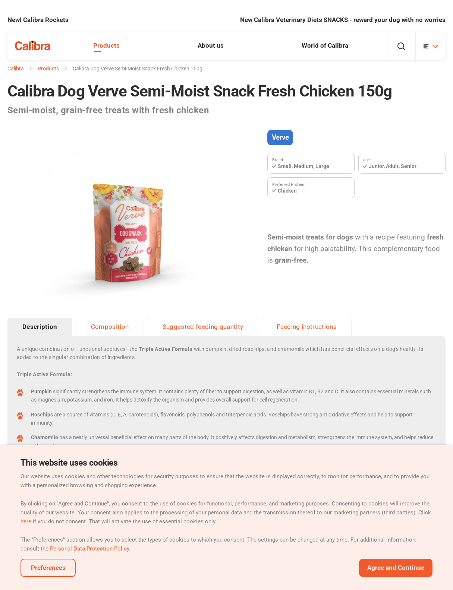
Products (106, 45)
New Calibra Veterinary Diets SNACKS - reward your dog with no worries (343, 19)
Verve (280, 137)
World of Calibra (325, 45)
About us (211, 45)
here (26, 521)
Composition (110, 326)
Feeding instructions (307, 326)
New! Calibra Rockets (38, 19)
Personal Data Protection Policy (89, 548)
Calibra (15, 69)
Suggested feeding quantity (203, 326)
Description (39, 326)
